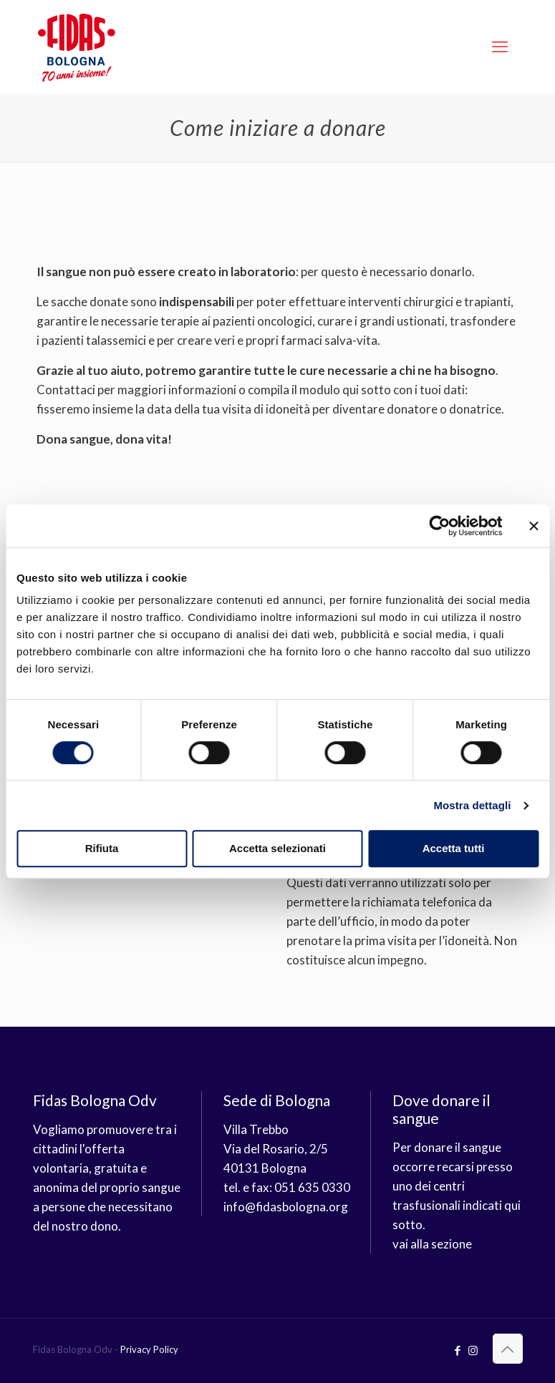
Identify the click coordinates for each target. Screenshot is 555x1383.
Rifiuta (102, 848)
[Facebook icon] (458, 1350)
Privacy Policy (149, 1349)
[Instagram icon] (473, 1350)
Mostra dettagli (472, 805)
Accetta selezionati (277, 848)
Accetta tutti (454, 848)
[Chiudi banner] (534, 526)
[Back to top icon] (508, 1349)
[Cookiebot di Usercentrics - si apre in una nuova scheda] (439, 526)
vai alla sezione (432, 1243)
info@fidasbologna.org (285, 1206)
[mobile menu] (500, 46)
